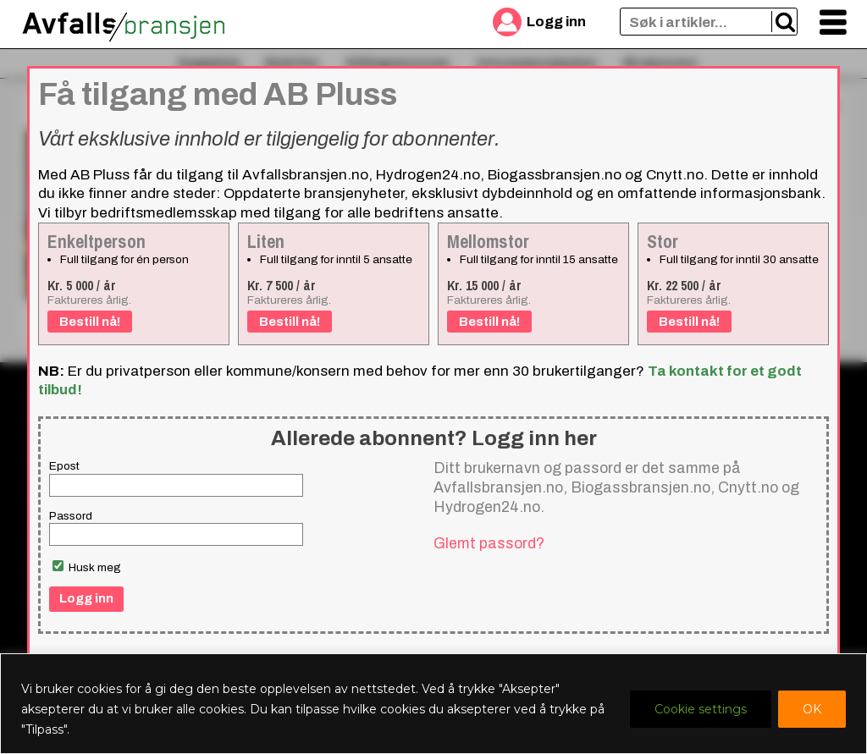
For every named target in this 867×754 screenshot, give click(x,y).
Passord (70, 515)
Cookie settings (700, 709)
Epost (64, 466)
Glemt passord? (489, 543)
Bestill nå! (89, 321)
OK (812, 709)
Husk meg (86, 567)
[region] (433, 703)
